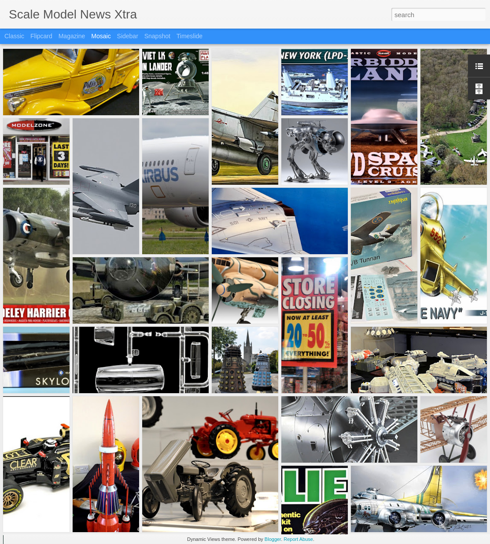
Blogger (273, 539)
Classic (14, 36)
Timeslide (190, 36)
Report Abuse (298, 539)
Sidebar (127, 36)
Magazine (72, 36)
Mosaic (101, 36)
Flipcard (41, 36)
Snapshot (157, 36)
